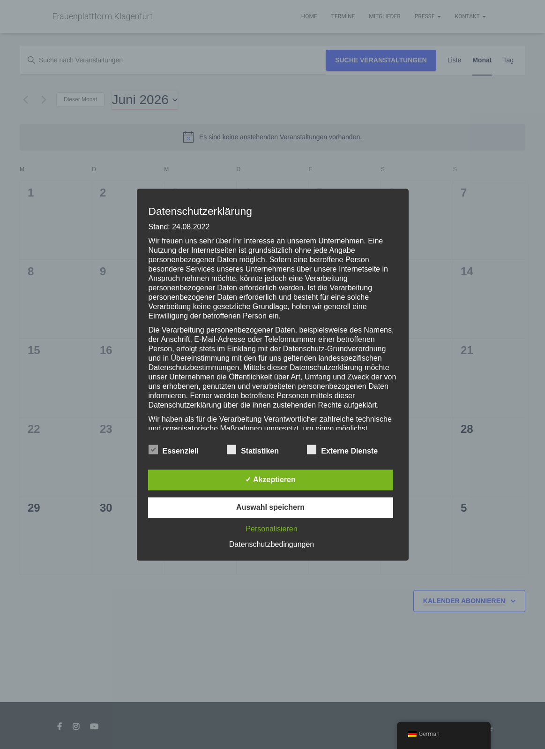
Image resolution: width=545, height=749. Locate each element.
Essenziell (174, 450)
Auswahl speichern (270, 507)
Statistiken (253, 450)
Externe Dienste (342, 450)
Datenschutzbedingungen (271, 544)
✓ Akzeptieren (270, 480)
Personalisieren (271, 529)
